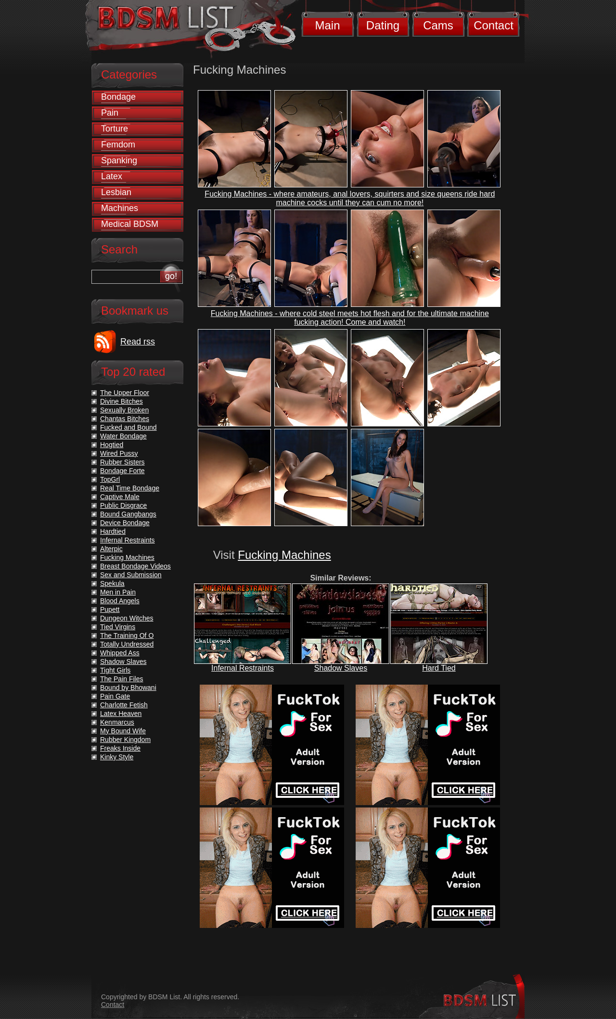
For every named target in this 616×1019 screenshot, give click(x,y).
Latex (111, 176)
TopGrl (110, 479)
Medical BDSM (129, 224)
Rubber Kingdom (125, 739)
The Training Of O (127, 635)
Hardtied (113, 531)
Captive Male (120, 497)
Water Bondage (123, 436)
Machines (119, 208)
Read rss (137, 341)
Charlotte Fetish (124, 705)
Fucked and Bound (128, 427)
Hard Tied (438, 668)
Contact (493, 25)
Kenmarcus (117, 722)
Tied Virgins (117, 627)
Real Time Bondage (129, 488)
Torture (114, 128)
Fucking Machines (284, 554)
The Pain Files (121, 679)
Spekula (112, 583)
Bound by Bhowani (128, 687)
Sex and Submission (131, 575)
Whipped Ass (120, 653)
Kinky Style (116, 757)
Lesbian (116, 192)
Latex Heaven (120, 713)
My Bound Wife (123, 731)
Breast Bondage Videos (135, 566)
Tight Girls (115, 670)
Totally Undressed (127, 644)
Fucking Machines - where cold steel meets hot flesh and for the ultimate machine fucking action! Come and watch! (350, 317)
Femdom (118, 144)
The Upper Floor (124, 393)
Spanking (119, 160)
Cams (438, 25)
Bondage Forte (122, 471)
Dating (382, 25)
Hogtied (111, 445)
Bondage (118, 97)
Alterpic (111, 549)
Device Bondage (125, 523)
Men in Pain (118, 592)
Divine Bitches (121, 401)
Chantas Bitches (124, 419)
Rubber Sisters (122, 462)
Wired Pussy (119, 453)
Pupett (109, 609)
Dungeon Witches (127, 618)
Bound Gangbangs (128, 514)
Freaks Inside (120, 748)
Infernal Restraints (242, 668)
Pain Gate (115, 696)
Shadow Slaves (340, 668)
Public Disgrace (123, 505)
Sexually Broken (124, 410)
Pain (109, 113)
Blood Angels (120, 601)
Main (327, 25)
